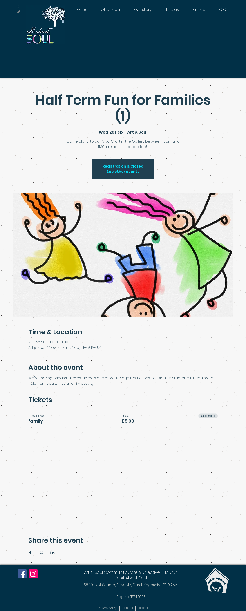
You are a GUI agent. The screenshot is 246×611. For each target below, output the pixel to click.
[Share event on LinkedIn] (52, 552)
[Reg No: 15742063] (131, 597)
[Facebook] (22, 573)
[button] (107, 608)
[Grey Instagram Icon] (18, 11)
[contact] (128, 608)
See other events (123, 171)
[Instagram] (33, 573)
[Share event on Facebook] (30, 552)
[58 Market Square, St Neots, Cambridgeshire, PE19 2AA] (130, 585)
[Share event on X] (41, 552)
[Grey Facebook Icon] (18, 7)
